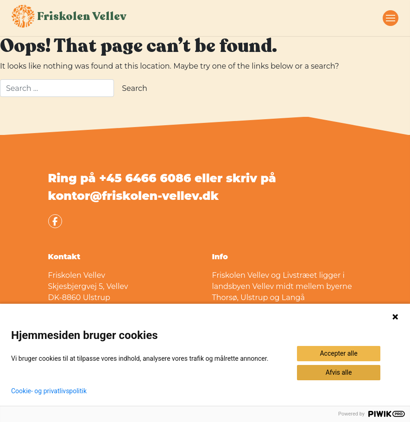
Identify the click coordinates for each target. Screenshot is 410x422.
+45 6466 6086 (145, 178)
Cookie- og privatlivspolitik (49, 391)
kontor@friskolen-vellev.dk (133, 196)
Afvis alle (339, 372)
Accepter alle (338, 353)
